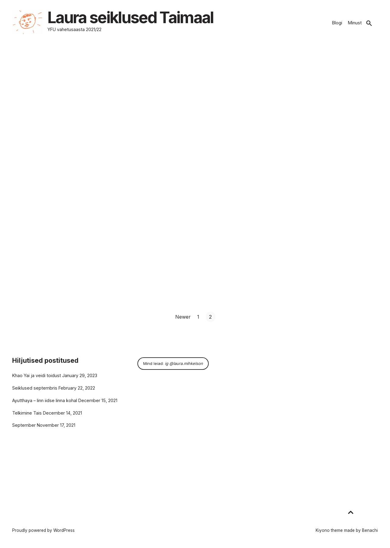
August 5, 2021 (151, 137)
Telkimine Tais (27, 412)
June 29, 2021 (26, 264)
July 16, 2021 (275, 137)
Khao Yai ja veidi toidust (36, 375)
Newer (183, 317)
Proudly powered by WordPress (43, 530)
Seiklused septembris (34, 388)
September (24, 425)
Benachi (370, 530)
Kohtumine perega (164, 129)
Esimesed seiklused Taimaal (53, 129)
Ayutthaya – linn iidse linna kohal (44, 400)
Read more (28, 158)
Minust (355, 23)
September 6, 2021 (30, 137)
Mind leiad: (173, 363)
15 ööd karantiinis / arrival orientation (317, 129)
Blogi (337, 23)
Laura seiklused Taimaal (136, 18)
